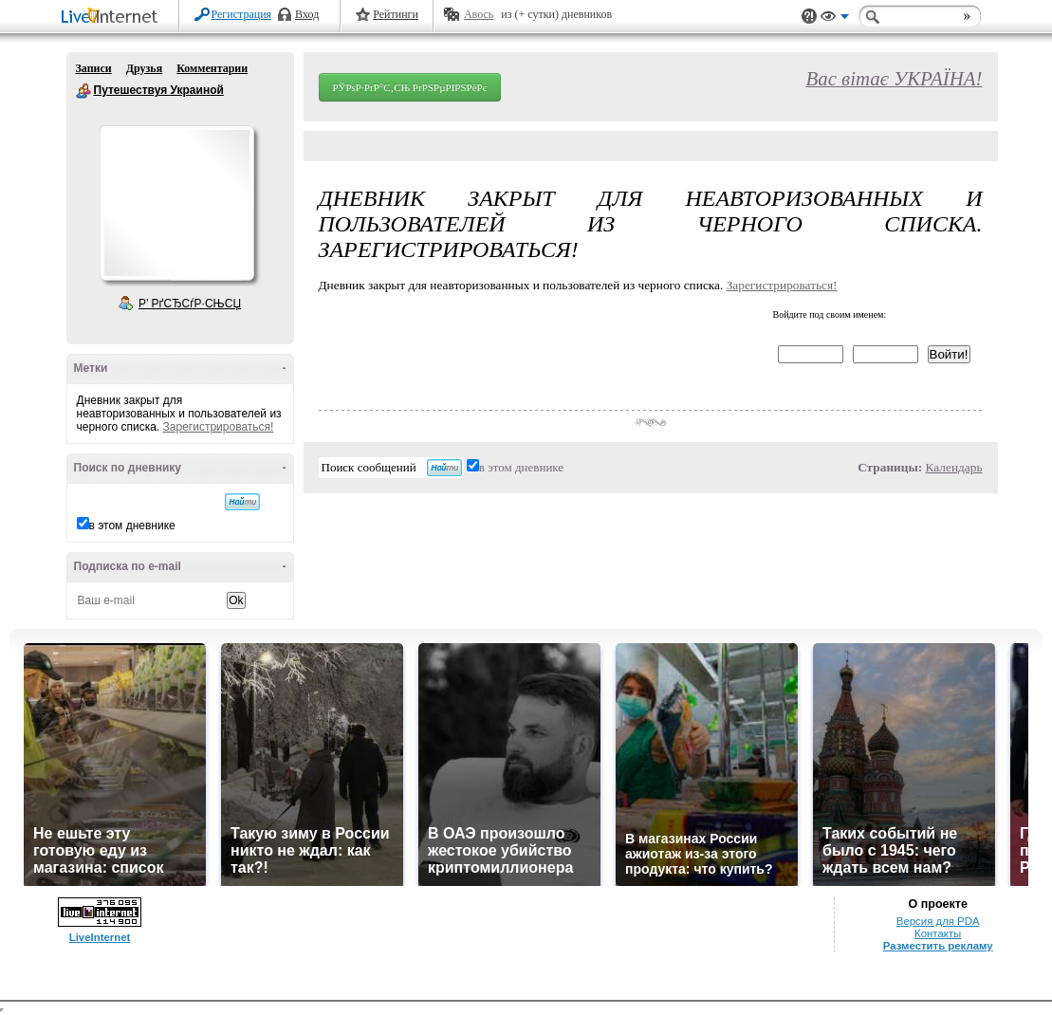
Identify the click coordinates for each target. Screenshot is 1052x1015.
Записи (94, 68)
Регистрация (242, 14)
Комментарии (212, 68)
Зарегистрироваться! (218, 427)
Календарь (954, 467)
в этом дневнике (132, 525)
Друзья (144, 68)
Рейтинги (395, 14)
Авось (478, 14)
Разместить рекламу (938, 945)
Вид (835, 19)
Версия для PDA (938, 921)
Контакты (937, 933)
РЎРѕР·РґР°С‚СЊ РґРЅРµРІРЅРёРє (410, 87)
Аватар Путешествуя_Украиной (176, 203)
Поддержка (809, 17)
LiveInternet (113, 18)
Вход (307, 14)
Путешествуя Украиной (83, 91)
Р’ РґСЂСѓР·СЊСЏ (189, 303)
